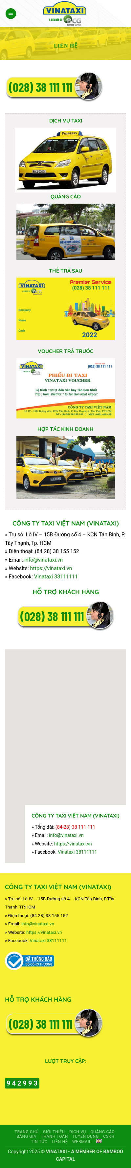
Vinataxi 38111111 (56, 576)
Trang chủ (26, 1132)
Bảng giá (26, 1136)
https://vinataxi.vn (51, 568)
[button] (11, 13)
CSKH (108, 1136)
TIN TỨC (39, 1141)
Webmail (81, 1141)
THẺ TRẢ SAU (65, 270)
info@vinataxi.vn (43, 560)
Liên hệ (60, 1141)
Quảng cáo (103, 1132)
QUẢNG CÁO (66, 196)
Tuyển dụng (85, 1136)
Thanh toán (54, 1136)
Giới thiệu (54, 1132)
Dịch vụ (77, 1132)
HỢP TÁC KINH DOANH (65, 429)
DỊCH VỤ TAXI (65, 120)
